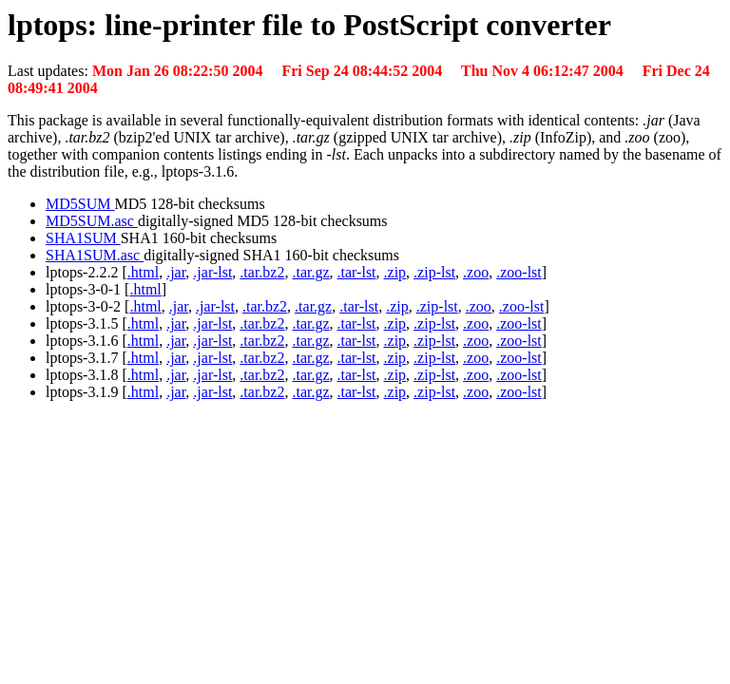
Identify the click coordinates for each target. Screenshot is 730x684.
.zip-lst (434, 272)
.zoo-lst (519, 272)
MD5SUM (80, 204)
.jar (175, 272)
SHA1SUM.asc (95, 255)
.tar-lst (356, 272)
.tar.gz (310, 272)
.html (143, 272)
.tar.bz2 (262, 272)
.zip (395, 272)
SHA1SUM (83, 238)
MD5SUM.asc (92, 221)
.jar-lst (212, 272)
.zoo (476, 272)
